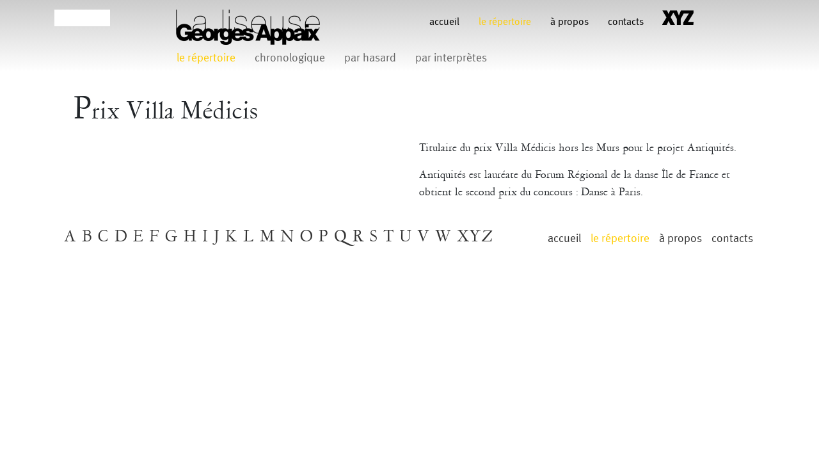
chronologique (290, 58)
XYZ (475, 237)
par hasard (370, 58)
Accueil (444, 22)
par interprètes (451, 58)
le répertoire (505, 22)
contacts (626, 22)
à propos (569, 22)
